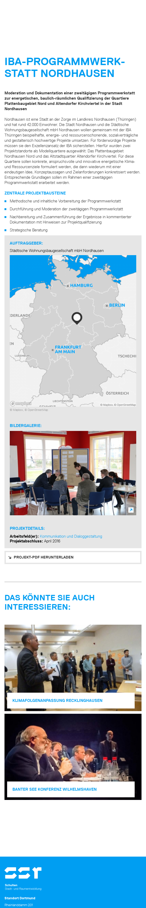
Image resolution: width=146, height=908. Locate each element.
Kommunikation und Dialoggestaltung (71, 536)
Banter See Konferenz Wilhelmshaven (54, 789)
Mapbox (18, 409)
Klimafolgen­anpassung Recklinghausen (57, 700)
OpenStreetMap (38, 409)
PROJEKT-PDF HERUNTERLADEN (44, 557)
